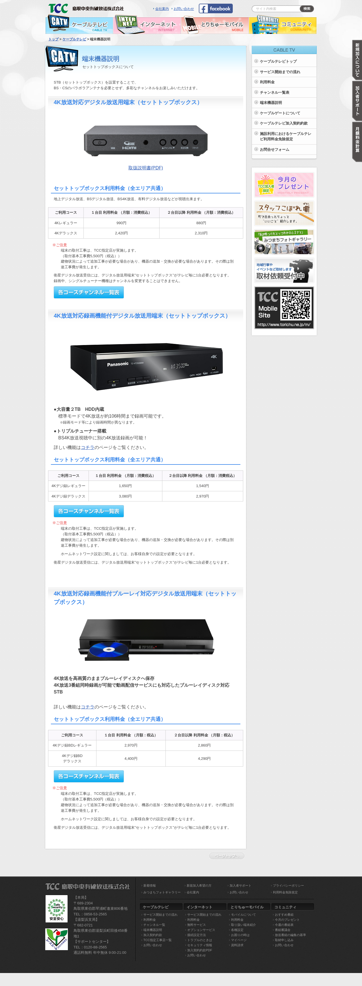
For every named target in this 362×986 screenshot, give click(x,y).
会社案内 (162, 9)
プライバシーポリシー (288, 885)
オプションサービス (201, 930)
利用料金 (267, 82)
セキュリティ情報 (199, 945)
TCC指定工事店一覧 (157, 940)
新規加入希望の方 (199, 885)
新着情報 (149, 885)
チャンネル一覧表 (274, 92)
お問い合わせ (184, 9)
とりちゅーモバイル (215, 24)
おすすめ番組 (284, 914)
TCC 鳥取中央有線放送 (87, 7)
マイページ (239, 940)
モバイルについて (243, 914)
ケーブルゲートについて (280, 113)
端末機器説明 (271, 103)
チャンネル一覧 (154, 924)
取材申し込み (284, 940)
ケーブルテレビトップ (278, 61)
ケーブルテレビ (79, 24)
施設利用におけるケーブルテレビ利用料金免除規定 (285, 136)
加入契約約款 (152, 935)
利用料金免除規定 (285, 892)
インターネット (147, 24)
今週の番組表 (284, 924)
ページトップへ (228, 856)
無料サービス (196, 924)
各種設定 (237, 930)
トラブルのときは (199, 940)
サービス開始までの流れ (280, 72)
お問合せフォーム (274, 149)
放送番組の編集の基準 (290, 935)
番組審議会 (282, 930)
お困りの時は (240, 935)
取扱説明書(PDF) (145, 167)
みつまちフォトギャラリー (162, 892)
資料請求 (237, 945)
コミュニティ (283, 24)
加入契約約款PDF (199, 950)
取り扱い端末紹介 (243, 924)
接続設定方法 (196, 935)
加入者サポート (240, 885)
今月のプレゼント (287, 919)
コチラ (87, 447)
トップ (53, 39)
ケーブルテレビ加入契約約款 (284, 123)
